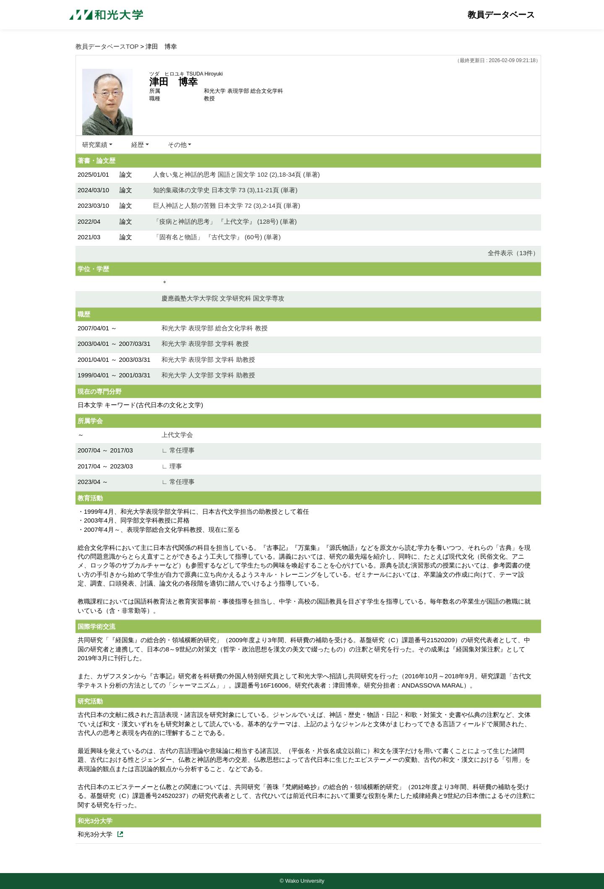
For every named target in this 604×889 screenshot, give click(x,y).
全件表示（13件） (513, 252)
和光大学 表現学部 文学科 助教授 (208, 359)
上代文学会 (177, 434)
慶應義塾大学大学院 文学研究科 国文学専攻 (222, 298)
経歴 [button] (137, 144)
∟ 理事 (171, 466)
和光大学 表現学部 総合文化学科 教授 (214, 328)
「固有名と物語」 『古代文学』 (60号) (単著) (217, 237)
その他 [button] (177, 144)
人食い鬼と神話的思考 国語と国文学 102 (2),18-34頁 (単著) (236, 174)
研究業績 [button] (94, 144)
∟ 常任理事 (178, 450)
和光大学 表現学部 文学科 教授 (205, 343)
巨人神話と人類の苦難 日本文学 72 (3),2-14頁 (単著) (226, 205)
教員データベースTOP (107, 46)
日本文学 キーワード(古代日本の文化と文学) (140, 404)
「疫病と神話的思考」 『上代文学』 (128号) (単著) (225, 221)
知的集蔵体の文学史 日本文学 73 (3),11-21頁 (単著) (225, 189)
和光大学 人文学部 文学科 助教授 (208, 375)
